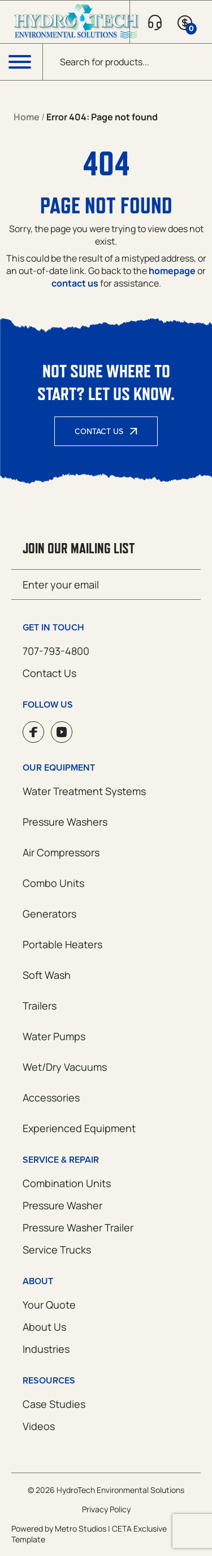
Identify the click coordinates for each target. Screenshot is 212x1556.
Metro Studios (80, 1528)
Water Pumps (54, 1036)
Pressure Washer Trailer (78, 1227)
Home (27, 117)
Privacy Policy (106, 1509)
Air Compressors (61, 852)
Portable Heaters (62, 944)
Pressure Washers (65, 822)
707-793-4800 (56, 651)
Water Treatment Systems (84, 791)
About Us (44, 1327)
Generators (49, 913)
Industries (46, 1349)
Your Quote (49, 1304)
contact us (74, 283)
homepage (172, 270)
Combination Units (67, 1183)
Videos (39, 1426)
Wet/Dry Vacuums (65, 1067)
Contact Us (99, 431)
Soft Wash (47, 975)
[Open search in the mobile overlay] (127, 62)
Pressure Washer (62, 1205)
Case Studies (54, 1404)
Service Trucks (57, 1249)
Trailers (40, 1005)
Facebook (33, 732)
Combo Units (53, 883)
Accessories (51, 1097)
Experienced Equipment (79, 1128)
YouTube (61, 732)
